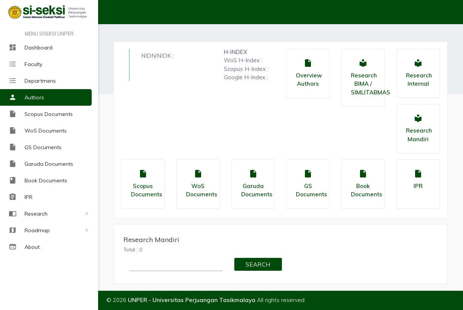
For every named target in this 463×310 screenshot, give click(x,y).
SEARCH (258, 266)
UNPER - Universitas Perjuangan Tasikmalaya (191, 300)
